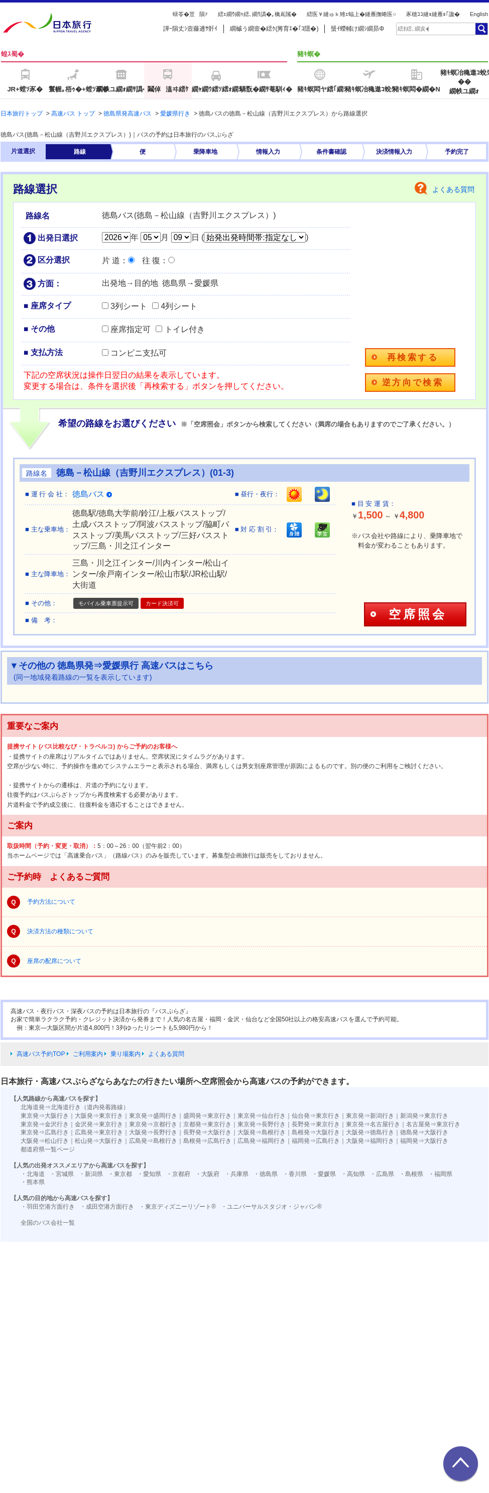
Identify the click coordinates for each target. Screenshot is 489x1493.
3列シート (128, 306)
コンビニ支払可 (138, 353)
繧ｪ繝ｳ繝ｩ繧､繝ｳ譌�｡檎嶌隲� (257, 14)
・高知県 (353, 1174)
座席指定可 (130, 329)
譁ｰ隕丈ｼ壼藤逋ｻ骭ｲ (190, 28)
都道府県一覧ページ (48, 1149)
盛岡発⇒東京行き (207, 1115)
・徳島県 (266, 1174)
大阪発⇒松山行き (45, 1140)
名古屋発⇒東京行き (433, 1124)
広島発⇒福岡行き (261, 1140)
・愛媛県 (324, 1174)
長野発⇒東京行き (316, 1124)
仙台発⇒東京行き (316, 1115)
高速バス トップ (73, 113)
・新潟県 (91, 1174)
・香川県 (295, 1174)
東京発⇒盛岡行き (153, 1115)
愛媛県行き (175, 113)
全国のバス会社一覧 (48, 1222)
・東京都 (120, 1174)
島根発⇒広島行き (207, 1140)
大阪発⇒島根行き (261, 1132)
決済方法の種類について (60, 931)
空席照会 (417, 614)
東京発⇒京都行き (153, 1124)
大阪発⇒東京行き (99, 1115)
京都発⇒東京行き (207, 1124)
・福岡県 (440, 1174)
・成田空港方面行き (107, 1206)
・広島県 (382, 1174)
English (479, 14)
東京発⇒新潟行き (370, 1115)
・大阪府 (207, 1174)
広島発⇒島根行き (153, 1140)
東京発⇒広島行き (45, 1132)
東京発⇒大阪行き (45, 1115)
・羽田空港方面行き (48, 1206)
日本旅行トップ (22, 113)
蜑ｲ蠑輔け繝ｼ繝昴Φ (357, 28)
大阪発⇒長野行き (153, 1132)
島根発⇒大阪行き (316, 1132)
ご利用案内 (88, 1053)
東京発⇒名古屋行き (373, 1124)
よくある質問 (453, 189)
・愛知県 (149, 1174)
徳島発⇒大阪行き (424, 1132)
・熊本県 (33, 1182)
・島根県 (411, 1174)
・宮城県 (62, 1174)
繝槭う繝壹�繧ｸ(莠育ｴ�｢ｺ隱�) (274, 28)
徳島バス (92, 494)
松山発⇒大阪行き (99, 1140)
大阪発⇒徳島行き (370, 1132)
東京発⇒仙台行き (261, 1115)
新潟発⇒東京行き (424, 1115)
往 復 (151, 260)
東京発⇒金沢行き (45, 1124)
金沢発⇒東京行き (99, 1124)
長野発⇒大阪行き (207, 1132)
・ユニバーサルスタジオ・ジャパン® (271, 1206)
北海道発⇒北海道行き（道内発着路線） (75, 1107)
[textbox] (413, 28)
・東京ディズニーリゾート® (177, 1206)
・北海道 (33, 1174)
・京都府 (178, 1174)
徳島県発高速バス (127, 113)
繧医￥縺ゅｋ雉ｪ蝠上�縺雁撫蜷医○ (351, 14)
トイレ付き (185, 329)
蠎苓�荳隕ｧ (190, 14)
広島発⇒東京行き (99, 1132)
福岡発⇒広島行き (316, 1140)
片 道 (111, 260)
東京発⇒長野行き (261, 1124)
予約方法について (51, 901)
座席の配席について (54, 961)
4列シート (179, 306)
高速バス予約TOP (41, 1053)
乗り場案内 (125, 1053)
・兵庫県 (236, 1174)
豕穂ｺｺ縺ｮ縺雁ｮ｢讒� (433, 14)
